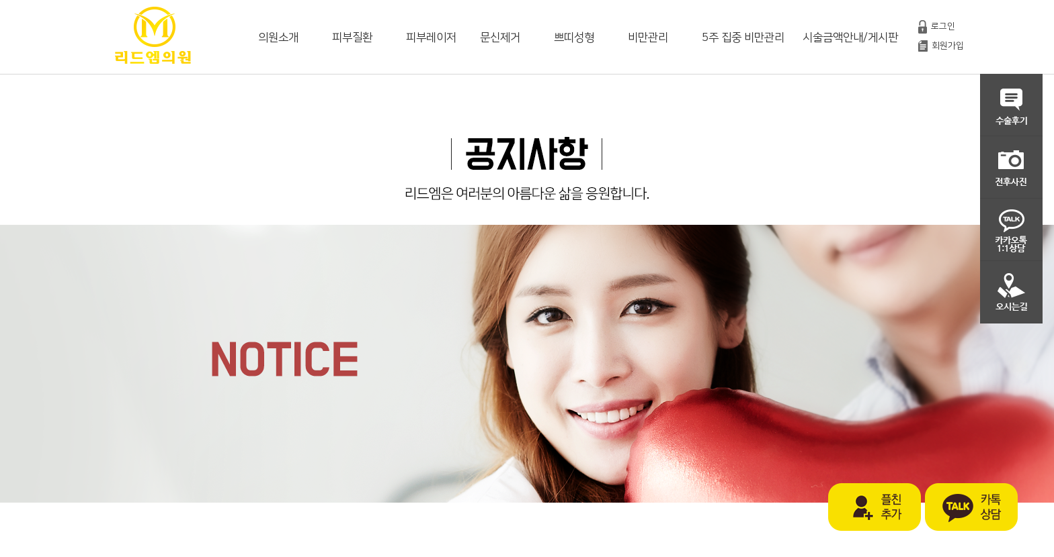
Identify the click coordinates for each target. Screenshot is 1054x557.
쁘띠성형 (574, 38)
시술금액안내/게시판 (850, 38)
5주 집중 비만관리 (743, 38)
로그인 (943, 26)
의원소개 (278, 38)
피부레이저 (431, 38)
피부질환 (352, 38)
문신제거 (500, 38)
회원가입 (948, 45)
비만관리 (648, 38)
